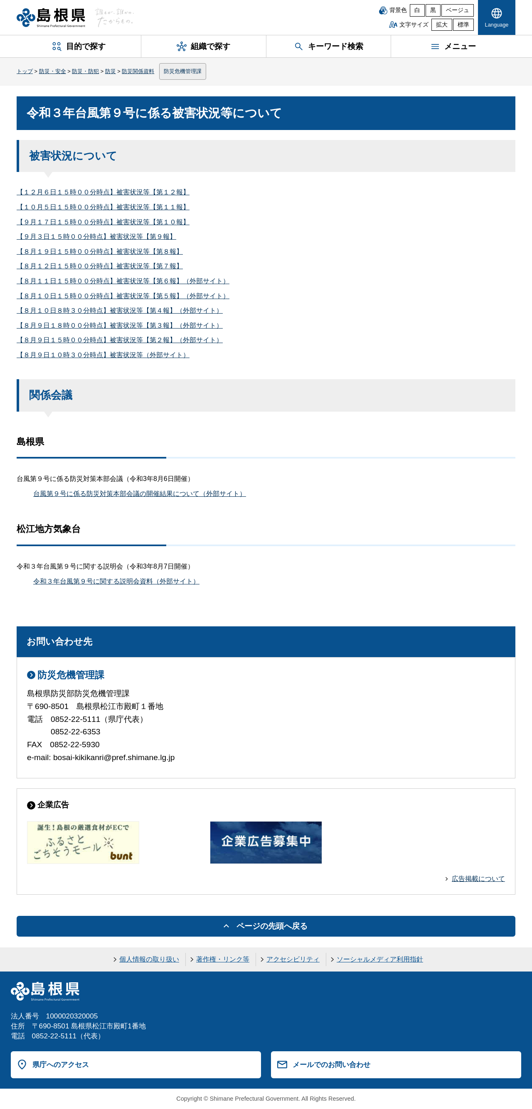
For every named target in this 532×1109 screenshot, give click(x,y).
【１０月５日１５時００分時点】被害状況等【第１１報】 (103, 207)
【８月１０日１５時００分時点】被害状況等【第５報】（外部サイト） (123, 295)
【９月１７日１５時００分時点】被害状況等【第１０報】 (103, 222)
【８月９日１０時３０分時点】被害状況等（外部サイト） (103, 354)
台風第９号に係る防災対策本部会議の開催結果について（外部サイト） (139, 493)
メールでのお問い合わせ (331, 1064)
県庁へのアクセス (60, 1064)
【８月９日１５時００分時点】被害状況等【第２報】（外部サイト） (120, 339)
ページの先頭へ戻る (272, 926)
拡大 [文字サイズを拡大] (442, 25)
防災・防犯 (85, 71)
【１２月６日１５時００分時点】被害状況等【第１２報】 (103, 192)
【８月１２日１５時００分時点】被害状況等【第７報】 (100, 266)
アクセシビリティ (293, 959)
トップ (25, 71)
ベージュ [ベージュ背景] (457, 10)
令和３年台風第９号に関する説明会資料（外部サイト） (116, 581)
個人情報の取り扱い (149, 959)
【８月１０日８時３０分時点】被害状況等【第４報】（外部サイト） (120, 310)
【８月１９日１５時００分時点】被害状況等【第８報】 (100, 251)
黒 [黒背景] (433, 10)
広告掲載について (478, 878)
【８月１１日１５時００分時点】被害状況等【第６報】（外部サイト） (123, 281)
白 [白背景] (417, 10)
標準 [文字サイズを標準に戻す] (463, 25)
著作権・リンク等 (222, 959)
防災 (110, 71)
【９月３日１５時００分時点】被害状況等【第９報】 (96, 236)
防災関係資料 (138, 71)
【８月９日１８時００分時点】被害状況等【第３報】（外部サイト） (120, 325)
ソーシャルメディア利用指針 (380, 959)
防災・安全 (52, 71)
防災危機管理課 (183, 71)
